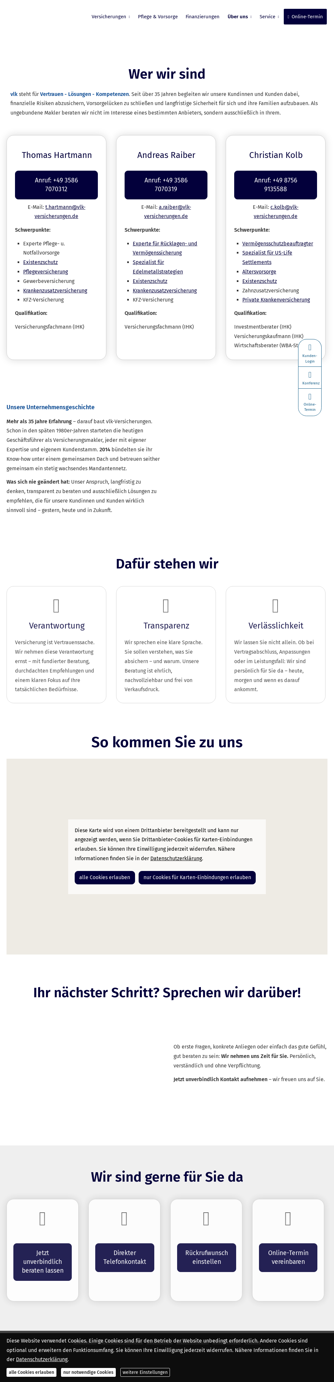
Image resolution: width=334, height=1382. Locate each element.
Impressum (85, 1322)
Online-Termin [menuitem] (305, 17)
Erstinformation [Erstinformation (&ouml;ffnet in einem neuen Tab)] (192, 1322)
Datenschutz (160, 1322)
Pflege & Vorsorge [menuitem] (158, 17)
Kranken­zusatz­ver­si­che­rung (55, 281)
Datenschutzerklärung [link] (176, 849)
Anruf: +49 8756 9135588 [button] (275, 180)
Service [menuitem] (268, 17)
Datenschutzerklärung (42, 1359)
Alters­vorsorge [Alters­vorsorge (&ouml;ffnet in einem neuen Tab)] (259, 262)
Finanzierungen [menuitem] (203, 17)
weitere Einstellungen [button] (145, 1372)
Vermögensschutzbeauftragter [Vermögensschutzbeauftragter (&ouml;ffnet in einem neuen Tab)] (277, 234)
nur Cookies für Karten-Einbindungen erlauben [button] (188, 867)
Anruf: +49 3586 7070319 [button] (166, 180)
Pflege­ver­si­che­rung (45, 262)
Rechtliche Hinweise (121, 1322)
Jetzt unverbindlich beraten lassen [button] (42, 1251)
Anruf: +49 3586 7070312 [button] (56, 180)
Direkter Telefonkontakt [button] (124, 1247)
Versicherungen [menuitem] (109, 17)
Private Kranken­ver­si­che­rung (276, 291)
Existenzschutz (40, 253)
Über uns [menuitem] (238, 17)
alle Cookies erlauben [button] (102, 867)
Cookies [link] (253, 1322)
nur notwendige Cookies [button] (88, 1372)
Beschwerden (227, 1322)
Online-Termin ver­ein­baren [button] (288, 1247)
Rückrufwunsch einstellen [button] (206, 1247)
